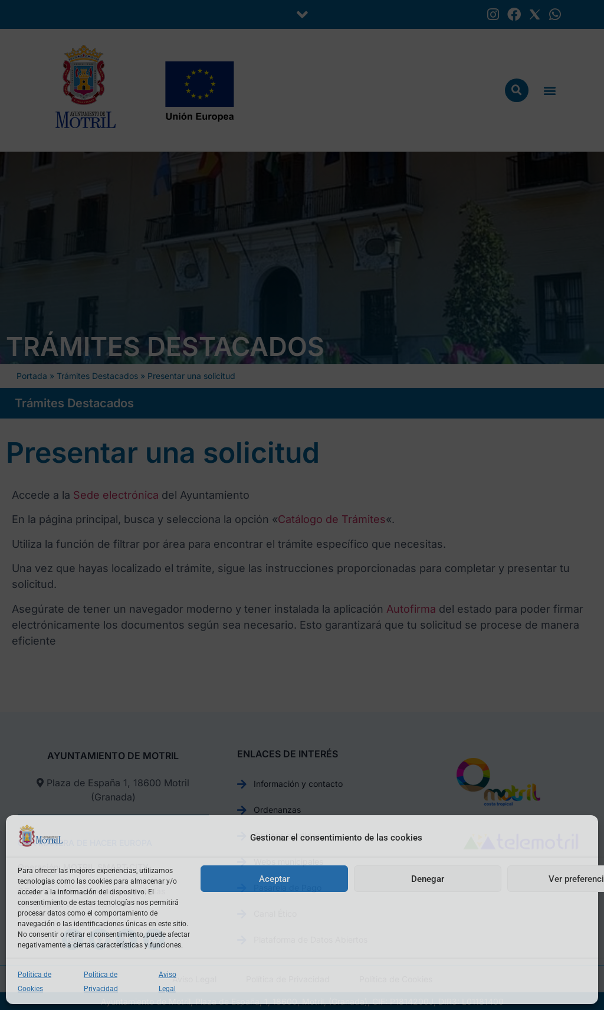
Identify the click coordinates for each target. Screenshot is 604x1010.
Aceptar (274, 879)
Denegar (427, 879)
